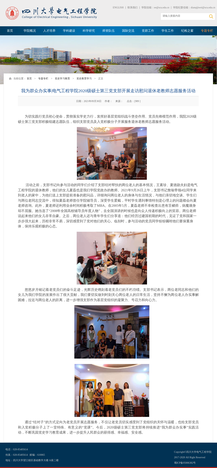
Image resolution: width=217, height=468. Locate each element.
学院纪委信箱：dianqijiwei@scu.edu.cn (194, 7)
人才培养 (49, 30)
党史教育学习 (84, 78)
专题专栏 (207, 30)
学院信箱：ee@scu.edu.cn (155, 7)
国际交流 (128, 30)
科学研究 (89, 30)
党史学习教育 (62, 78)
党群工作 (148, 30)
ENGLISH (118, 7)
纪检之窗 (187, 30)
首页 (10, 30)
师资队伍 (108, 30)
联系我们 (132, 7)
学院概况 (30, 30)
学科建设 (69, 30)
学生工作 (167, 30)
